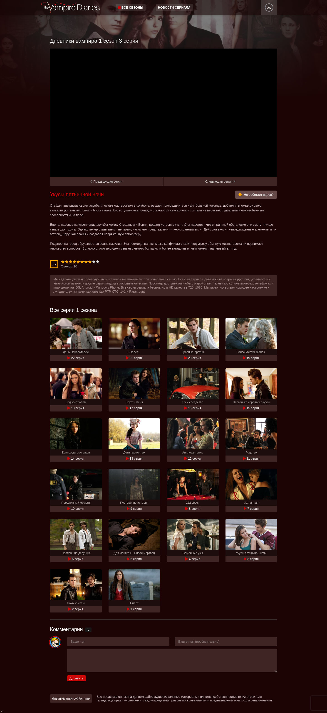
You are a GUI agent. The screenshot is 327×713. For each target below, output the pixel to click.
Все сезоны (130, 7)
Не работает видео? (256, 194)
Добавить (76, 678)
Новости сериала (174, 7)
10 (97, 262)
